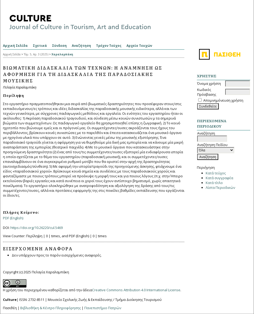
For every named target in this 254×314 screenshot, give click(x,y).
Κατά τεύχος (216, 173)
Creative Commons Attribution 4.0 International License (136, 290)
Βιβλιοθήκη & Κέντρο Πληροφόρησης (50, 307)
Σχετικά (40, 45)
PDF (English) (13, 218)
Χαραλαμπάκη (62, 54)
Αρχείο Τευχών (139, 45)
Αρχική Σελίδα (15, 45)
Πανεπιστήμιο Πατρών (102, 307)
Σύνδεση (59, 45)
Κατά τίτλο (214, 182)
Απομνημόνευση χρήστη (223, 100)
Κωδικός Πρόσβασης (206, 92)
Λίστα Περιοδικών (220, 187)
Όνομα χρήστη (209, 83)
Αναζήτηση (81, 45)
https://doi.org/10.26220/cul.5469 (36, 227)
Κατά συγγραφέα (219, 177)
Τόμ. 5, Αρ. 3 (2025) (36, 54)
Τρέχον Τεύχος (108, 45)
